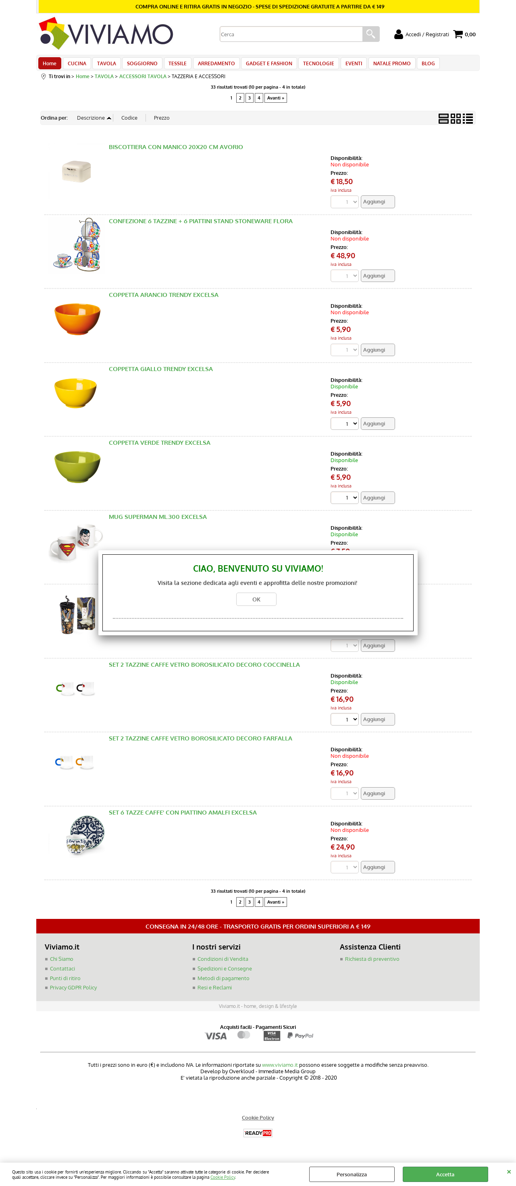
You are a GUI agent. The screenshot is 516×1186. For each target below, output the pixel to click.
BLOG (415, 65)
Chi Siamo (61, 964)
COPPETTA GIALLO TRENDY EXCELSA (161, 373)
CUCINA (75, 65)
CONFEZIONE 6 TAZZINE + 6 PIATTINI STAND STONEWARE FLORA (201, 225)
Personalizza (352, 1174)
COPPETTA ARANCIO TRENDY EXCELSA (163, 299)
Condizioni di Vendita (223, 964)
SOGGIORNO (138, 65)
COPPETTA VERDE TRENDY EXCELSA (159, 447)
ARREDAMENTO (209, 65)
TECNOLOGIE (309, 65)
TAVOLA (103, 65)
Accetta (445, 1174)
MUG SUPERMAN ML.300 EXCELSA (158, 521)
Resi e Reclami (215, 992)
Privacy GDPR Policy (73, 992)
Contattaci (62, 973)
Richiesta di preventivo (372, 964)
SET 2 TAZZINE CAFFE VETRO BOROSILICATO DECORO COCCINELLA (204, 669)
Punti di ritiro (65, 983)
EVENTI (343, 65)
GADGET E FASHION (261, 65)
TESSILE (172, 65)
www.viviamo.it (280, 1069)
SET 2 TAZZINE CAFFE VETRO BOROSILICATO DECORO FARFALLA (200, 743)
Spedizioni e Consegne (225, 973)
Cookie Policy (222, 1177)
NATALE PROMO (380, 65)
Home (49, 65)
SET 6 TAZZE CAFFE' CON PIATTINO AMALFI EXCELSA (183, 817)
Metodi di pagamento (224, 983)
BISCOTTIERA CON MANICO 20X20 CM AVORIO (176, 151)
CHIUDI (509, 1171)
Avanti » (275, 102)
